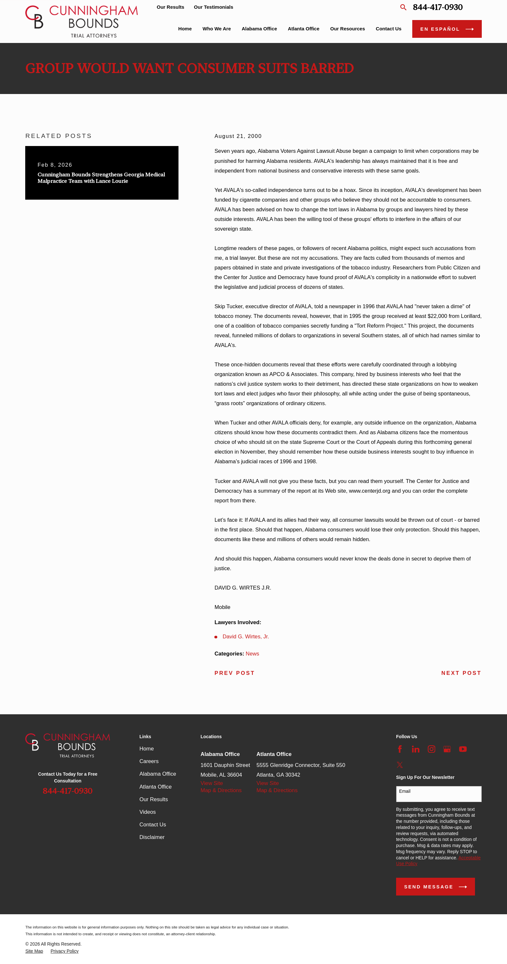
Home (146, 749)
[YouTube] (463, 749)
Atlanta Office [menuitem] (303, 28)
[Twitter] (400, 765)
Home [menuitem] (185, 28)
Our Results (170, 7)
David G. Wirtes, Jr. (246, 637)
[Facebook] (400, 749)
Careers (148, 761)
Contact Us (152, 825)
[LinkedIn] (415, 749)
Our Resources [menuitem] (347, 28)
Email (404, 791)
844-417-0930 (438, 7)
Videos (147, 812)
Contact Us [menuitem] (388, 28)
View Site (211, 783)
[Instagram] (431, 749)
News (252, 654)
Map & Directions (221, 790)
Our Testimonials (213, 7)
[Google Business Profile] (447, 749)
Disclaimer (152, 837)
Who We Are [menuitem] (217, 28)
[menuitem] (34, 951)
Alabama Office (157, 774)
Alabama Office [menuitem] (259, 28)
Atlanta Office (155, 787)
